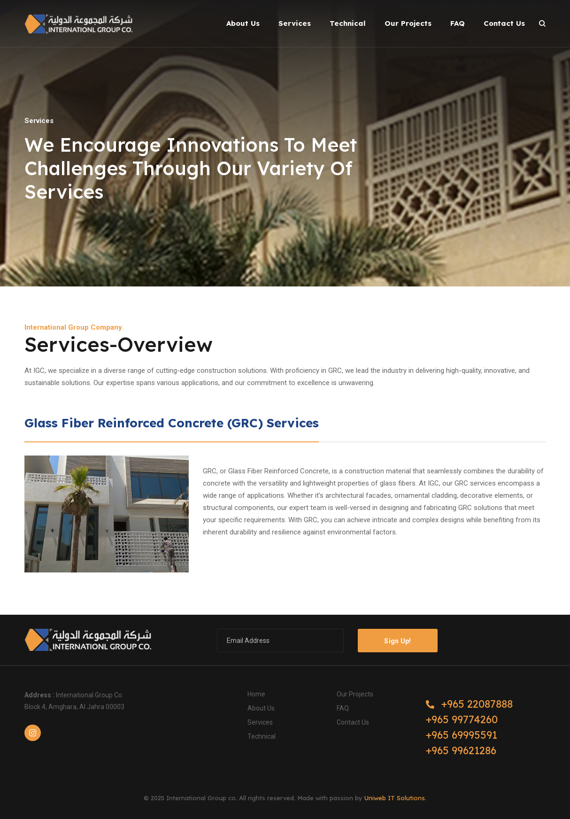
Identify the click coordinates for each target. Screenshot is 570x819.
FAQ (343, 708)
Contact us (353, 722)
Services (260, 722)
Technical (261, 736)
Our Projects (355, 694)
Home (256, 694)
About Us (261, 708)
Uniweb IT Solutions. (395, 798)
